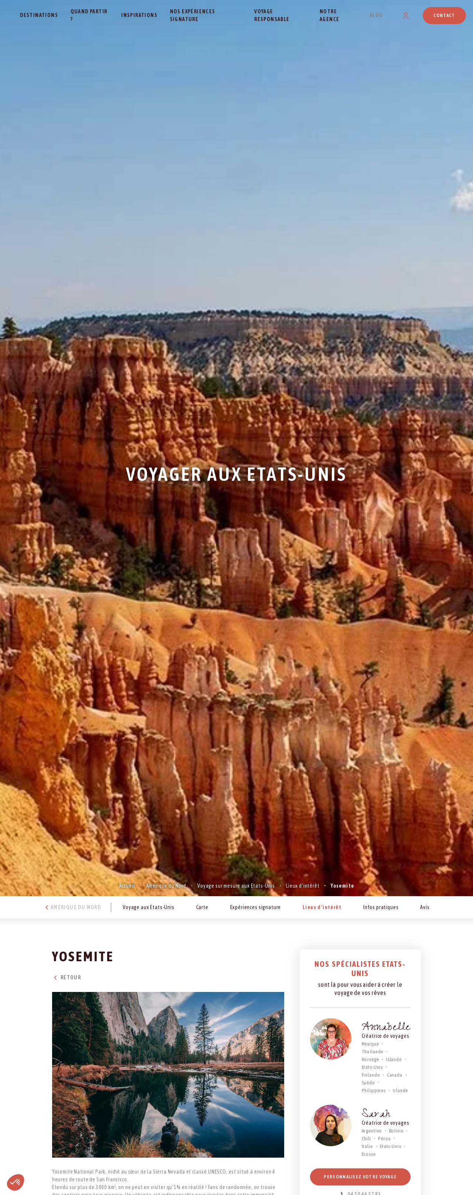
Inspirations (139, 15)
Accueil (127, 886)
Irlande (400, 1090)
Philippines (374, 1090)
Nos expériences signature (192, 15)
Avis (424, 907)
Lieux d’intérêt (303, 886)
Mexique (370, 1044)
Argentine (372, 1131)
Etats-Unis (372, 1067)
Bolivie (396, 1131)
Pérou (384, 1138)
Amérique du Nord (166, 886)
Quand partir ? (89, 15)
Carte (202, 907)
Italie (367, 1146)
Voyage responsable (271, 15)
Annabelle (386, 1028)
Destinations (39, 15)
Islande (394, 1059)
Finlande (371, 1075)
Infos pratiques (381, 907)
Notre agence (329, 15)
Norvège (370, 1059)
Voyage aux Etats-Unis (148, 907)
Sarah (376, 1115)
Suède (368, 1083)
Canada (394, 1075)
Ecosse (369, 1154)
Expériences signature (255, 907)
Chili (366, 1138)
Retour (66, 977)
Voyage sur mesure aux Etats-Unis (236, 886)
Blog (376, 15)
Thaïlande (373, 1051)
